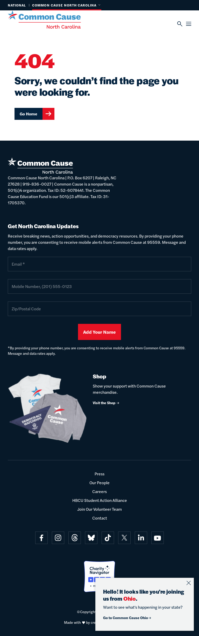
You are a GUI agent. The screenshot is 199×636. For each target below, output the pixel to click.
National (17, 5)
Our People (99, 483)
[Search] (179, 24)
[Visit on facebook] (41, 538)
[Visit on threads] (74, 538)
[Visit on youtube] (157, 538)
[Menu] (188, 24)
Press (99, 474)
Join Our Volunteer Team (99, 509)
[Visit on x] (124, 538)
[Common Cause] (51, 19)
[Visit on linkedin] (141, 538)
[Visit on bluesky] (91, 538)
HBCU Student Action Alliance (99, 500)
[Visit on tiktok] (108, 538)
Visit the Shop (106, 402)
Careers (99, 491)
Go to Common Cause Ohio (127, 617)
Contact (99, 518)
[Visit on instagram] (58, 538)
